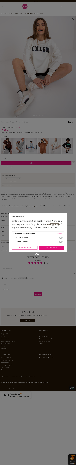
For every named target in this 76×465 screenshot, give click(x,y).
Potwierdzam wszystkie (51, 247)
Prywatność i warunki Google (53, 224)
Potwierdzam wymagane (25, 247)
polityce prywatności (54, 223)
